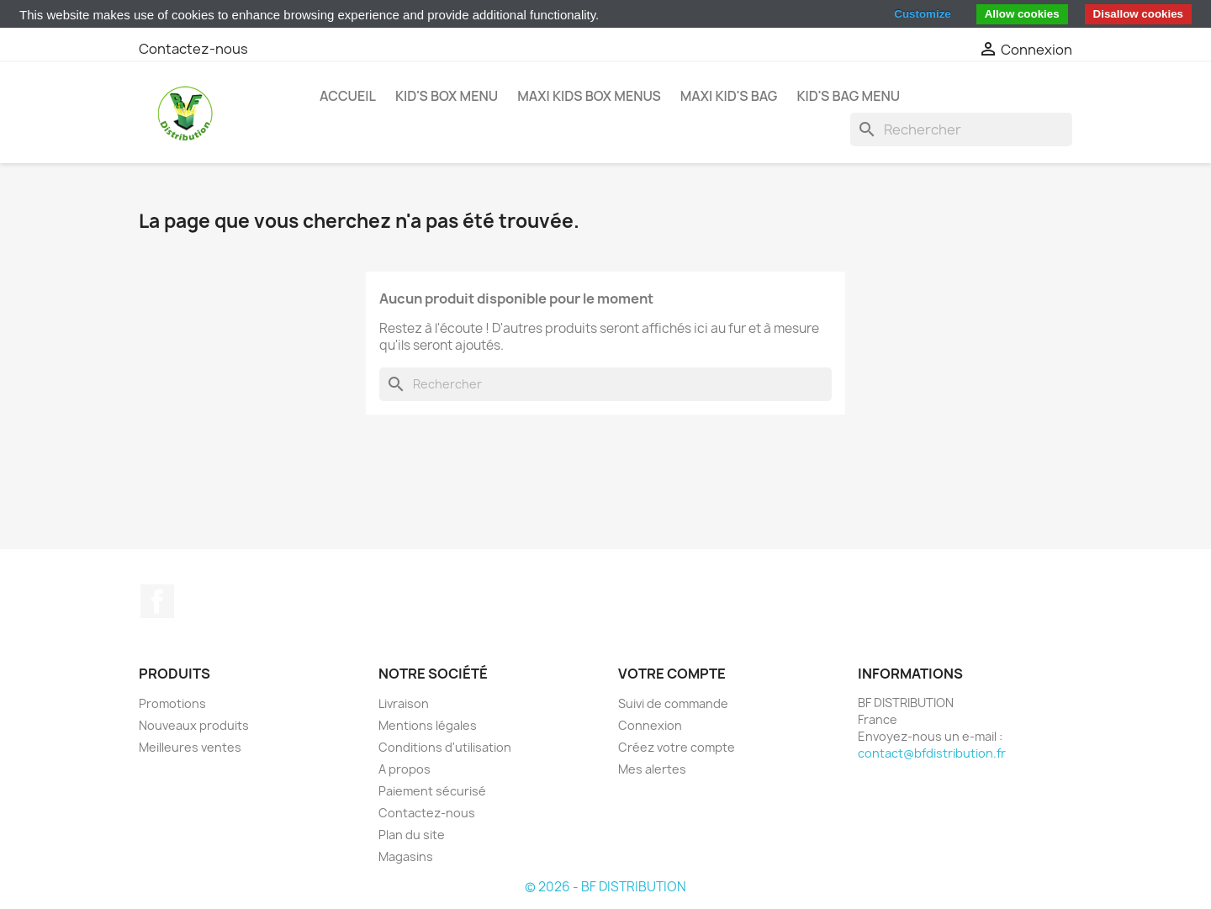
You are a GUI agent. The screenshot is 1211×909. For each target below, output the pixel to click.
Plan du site (411, 835)
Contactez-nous (193, 49)
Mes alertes (652, 769)
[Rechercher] (961, 129)
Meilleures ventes (190, 747)
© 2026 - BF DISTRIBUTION (605, 887)
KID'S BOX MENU (446, 96)
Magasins (405, 856)
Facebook (157, 601)
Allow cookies (1022, 14)
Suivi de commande (673, 703)
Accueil (348, 96)
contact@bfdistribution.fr (932, 753)
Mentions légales (427, 725)
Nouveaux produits (194, 725)
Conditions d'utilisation (444, 747)
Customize (922, 14)
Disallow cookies (1138, 14)
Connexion (650, 725)
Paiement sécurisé (432, 791)
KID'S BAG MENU (848, 96)
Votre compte (672, 673)
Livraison (403, 703)
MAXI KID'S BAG (729, 96)
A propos (404, 769)
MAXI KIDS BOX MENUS (589, 96)
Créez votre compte (676, 747)
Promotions (172, 703)
